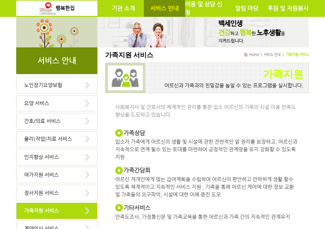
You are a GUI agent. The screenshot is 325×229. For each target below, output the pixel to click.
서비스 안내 (164, 8)
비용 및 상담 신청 (203, 8)
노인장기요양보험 (43, 85)
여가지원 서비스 (41, 175)
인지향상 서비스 (41, 157)
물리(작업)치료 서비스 (48, 139)
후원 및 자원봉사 (288, 8)
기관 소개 (123, 8)
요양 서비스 (36, 103)
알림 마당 (246, 8)
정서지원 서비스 (41, 193)
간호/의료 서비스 (42, 121)
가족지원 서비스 (41, 211)
